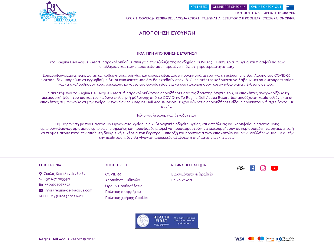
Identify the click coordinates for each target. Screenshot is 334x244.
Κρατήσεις (199, 7)
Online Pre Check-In (229, 7)
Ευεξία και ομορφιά (278, 18)
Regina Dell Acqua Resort (178, 18)
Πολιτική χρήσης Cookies (126, 198)
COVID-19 (146, 18)
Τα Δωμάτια (211, 18)
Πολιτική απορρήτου (123, 192)
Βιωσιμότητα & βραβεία (254, 13)
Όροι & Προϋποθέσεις (123, 186)
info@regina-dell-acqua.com (68, 190)
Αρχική (131, 18)
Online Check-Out (266, 7)
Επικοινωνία (285, 13)
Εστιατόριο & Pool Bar (241, 18)
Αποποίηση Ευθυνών (122, 180)
